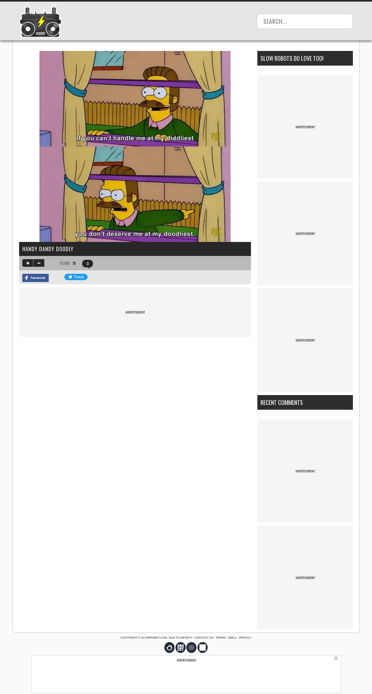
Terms (221, 637)
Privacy (245, 637)
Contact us (204, 637)
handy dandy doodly (48, 249)
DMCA (232, 637)
